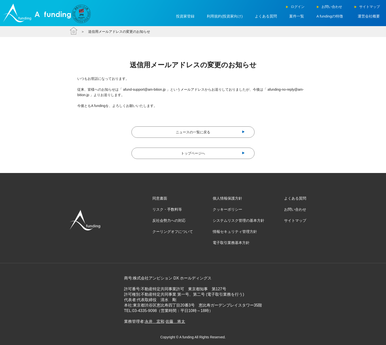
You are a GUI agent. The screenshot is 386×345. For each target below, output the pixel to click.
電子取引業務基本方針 (231, 243)
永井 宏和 (154, 321)
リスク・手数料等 (167, 209)
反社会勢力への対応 (169, 220)
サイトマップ (295, 220)
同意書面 (159, 198)
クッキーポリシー (227, 209)
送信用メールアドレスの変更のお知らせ (119, 32)
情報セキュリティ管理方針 (235, 231)
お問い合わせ (295, 209)
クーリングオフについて (172, 231)
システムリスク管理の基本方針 (238, 220)
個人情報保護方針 (227, 198)
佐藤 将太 (175, 321)
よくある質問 (295, 198)
